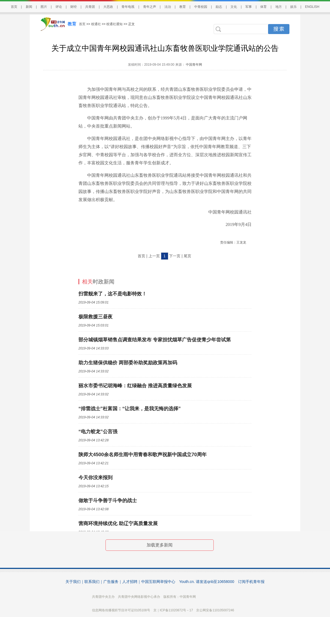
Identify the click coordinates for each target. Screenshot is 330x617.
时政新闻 (98, 282)
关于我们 (73, 581)
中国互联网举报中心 (158, 581)
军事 (248, 7)
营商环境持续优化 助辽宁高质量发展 (118, 523)
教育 (182, 7)
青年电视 (127, 7)
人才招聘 (129, 581)
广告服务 (110, 581)
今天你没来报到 (95, 477)
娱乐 (293, 7)
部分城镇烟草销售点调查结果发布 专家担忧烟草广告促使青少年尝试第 (154, 339)
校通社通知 (114, 24)
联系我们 (92, 581)
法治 (167, 7)
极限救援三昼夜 (95, 316)
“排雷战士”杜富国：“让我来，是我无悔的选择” (129, 408)
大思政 (108, 7)
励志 (219, 7)
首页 (14, 7)
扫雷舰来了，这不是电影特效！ (112, 293)
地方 (278, 7)
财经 (73, 7)
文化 (233, 7)
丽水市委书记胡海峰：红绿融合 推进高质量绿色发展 (135, 385)
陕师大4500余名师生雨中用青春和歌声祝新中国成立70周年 (142, 454)
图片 (44, 7)
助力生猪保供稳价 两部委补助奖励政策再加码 (127, 362)
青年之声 (149, 7)
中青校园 (200, 7)
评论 (58, 7)
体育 (263, 7)
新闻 (29, 7)
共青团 (90, 7)
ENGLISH (312, 7)
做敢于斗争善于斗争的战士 (107, 500)
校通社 (96, 24)
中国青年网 (194, 64)
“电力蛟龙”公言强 (97, 431)
